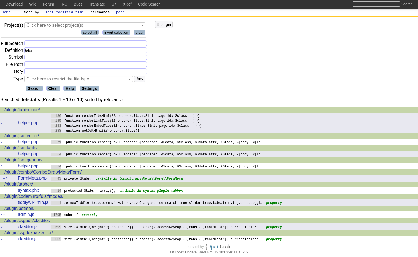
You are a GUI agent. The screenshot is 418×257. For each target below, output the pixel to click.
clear (139, 33)
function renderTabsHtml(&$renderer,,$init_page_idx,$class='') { (125, 116)
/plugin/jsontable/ (20, 148)
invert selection (116, 33)
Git (114, 4)
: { (64, 215)
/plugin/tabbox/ (18, 185)
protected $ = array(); (83, 191)
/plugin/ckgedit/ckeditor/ (27, 221)
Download (14, 4)
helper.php (28, 123)
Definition (14, 51)
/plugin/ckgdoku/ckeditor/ (28, 233)
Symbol (16, 58)
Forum (48, 4)
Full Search (12, 44)
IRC (64, 4)
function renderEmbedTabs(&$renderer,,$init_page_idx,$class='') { (126, 126)
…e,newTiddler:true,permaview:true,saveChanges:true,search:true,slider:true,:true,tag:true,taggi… (156, 203)
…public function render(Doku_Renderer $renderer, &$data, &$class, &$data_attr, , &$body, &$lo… (156, 142)
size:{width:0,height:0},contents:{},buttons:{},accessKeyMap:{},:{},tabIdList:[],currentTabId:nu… (156, 227)
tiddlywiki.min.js (33, 203)
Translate (97, 4)
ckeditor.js (27, 227)
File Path (14, 65)
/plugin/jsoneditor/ (21, 136)
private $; (71, 179)
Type (18, 79)
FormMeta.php (32, 179)
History (16, 72)
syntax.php (28, 191)
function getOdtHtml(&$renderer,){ (95, 131)
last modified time (64, 12)
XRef (127, 4)
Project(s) (13, 26)
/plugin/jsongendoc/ (23, 160)
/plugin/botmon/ (19, 209)
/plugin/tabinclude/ (22, 110)
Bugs (78, 4)
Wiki (32, 4)
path (120, 12)
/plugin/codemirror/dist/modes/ (33, 197)
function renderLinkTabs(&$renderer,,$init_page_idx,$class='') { (125, 121)
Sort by (31, 12)
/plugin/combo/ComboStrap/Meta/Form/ (43, 173)
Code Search (149, 4)
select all (90, 33)
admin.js (26, 215)
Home (6, 12)
